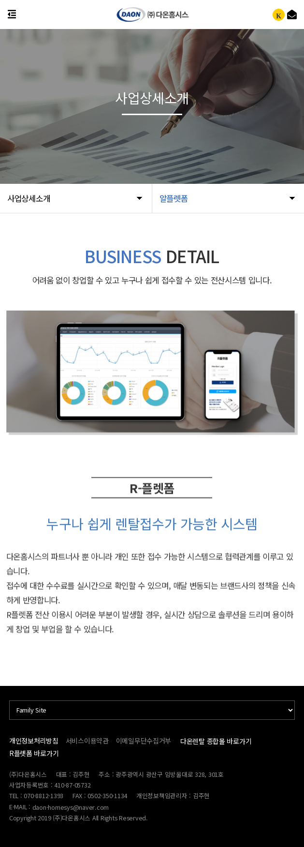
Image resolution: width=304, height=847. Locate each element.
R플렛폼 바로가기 (33, 753)
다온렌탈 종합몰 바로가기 (215, 741)
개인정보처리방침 (33, 740)
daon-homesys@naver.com (70, 807)
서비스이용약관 (87, 740)
